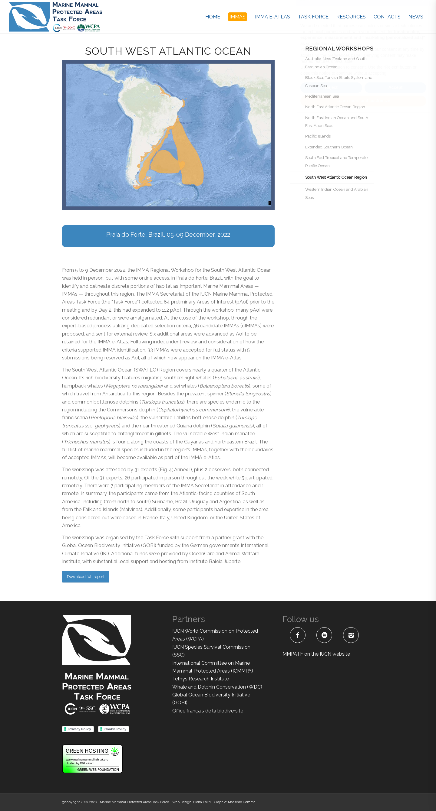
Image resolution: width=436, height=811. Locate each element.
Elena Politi (202, 802)
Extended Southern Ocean (329, 147)
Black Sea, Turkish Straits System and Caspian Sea (338, 81)
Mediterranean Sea (322, 96)
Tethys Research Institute (200, 679)
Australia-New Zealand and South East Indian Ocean (336, 63)
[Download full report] (85, 576)
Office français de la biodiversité (207, 711)
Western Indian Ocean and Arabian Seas (336, 193)
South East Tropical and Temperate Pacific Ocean (336, 161)
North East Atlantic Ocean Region (335, 107)
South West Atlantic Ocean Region (336, 177)
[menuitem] (212, 17)
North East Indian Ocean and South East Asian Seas (336, 121)
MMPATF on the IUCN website (316, 654)
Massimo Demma (242, 802)
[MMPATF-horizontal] (55, 17)
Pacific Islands (318, 136)
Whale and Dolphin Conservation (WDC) (217, 687)
